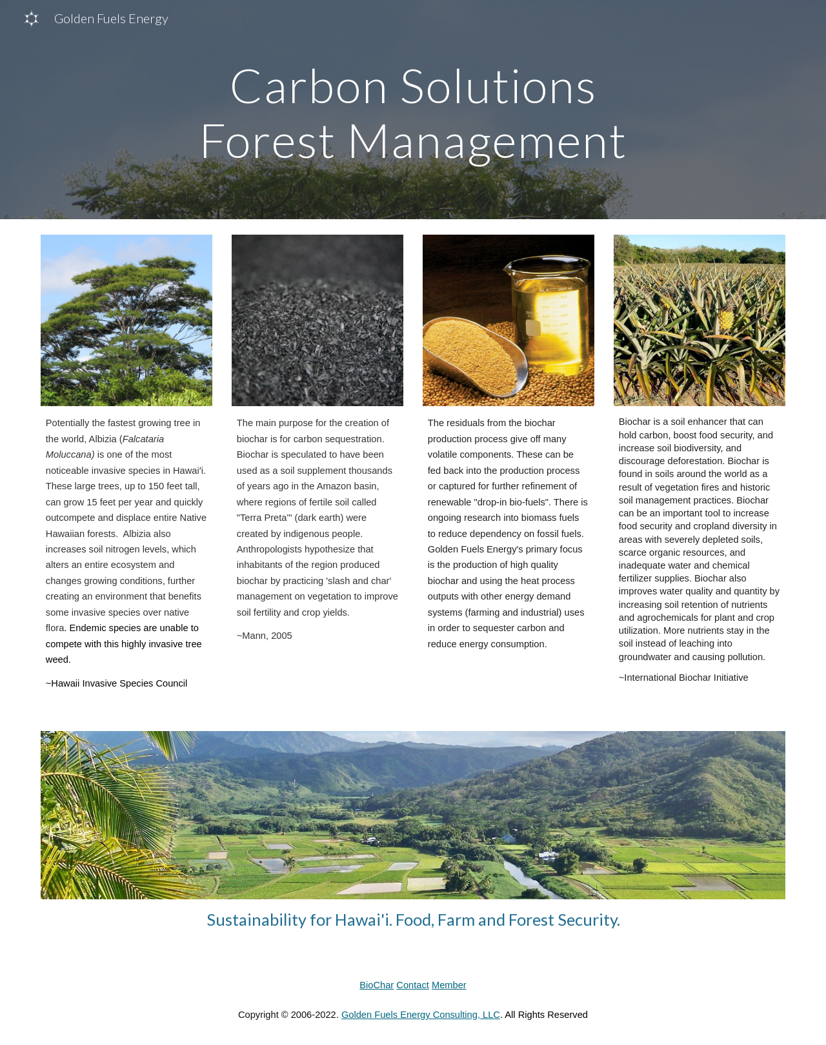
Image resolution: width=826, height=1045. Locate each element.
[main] (412, 110)
